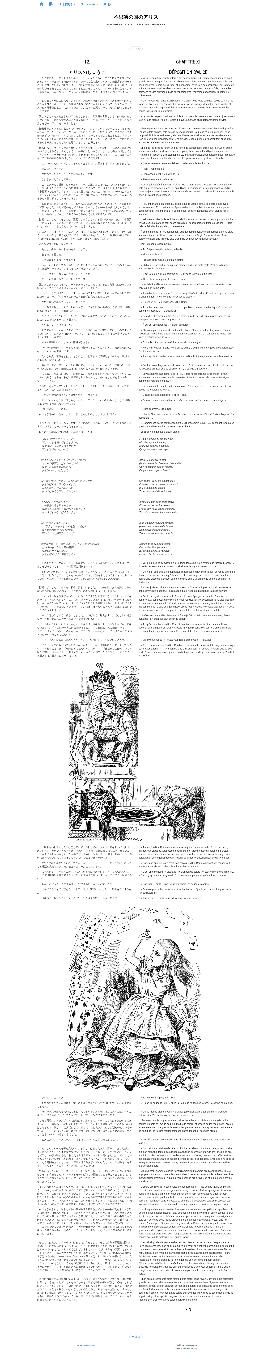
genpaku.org (89, 1345)
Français (89, 4)
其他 (107, 4)
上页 (136, 49)
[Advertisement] (136, 34)
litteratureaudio (191, 1348)
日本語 (67, 4)
